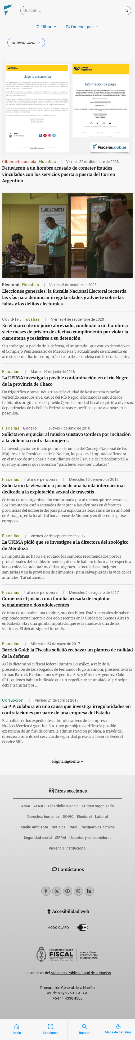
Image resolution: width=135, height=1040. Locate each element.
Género (30, 428)
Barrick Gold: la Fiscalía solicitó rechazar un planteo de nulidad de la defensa (67, 653)
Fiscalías (47, 162)
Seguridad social (38, 838)
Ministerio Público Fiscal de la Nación (81, 973)
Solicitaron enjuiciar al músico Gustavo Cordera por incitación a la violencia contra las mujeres (66, 437)
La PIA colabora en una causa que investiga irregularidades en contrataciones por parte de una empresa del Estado (66, 709)
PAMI (73, 827)
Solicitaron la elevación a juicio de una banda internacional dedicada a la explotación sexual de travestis (63, 489)
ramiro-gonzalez (27, 42)
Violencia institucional (68, 848)
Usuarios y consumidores (90, 838)
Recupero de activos (97, 827)
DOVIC (68, 816)
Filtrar (47, 26)
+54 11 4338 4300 (68, 998)
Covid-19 (11, 319)
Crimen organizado (98, 806)
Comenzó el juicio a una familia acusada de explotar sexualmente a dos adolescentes (56, 602)
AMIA (25, 806)
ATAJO (39, 806)
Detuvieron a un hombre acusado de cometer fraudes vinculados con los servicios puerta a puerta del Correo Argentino (58, 174)
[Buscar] (73, 10)
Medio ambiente (34, 827)
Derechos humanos (43, 816)
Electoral (11, 285)
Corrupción (13, 700)
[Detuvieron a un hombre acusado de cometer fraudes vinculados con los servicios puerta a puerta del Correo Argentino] (67, 108)
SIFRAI (60, 838)
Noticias (58, 827)
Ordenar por (82, 26)
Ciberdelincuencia (19, 162)
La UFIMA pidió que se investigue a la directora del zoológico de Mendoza (65, 545)
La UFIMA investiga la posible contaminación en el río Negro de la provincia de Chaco (65, 381)
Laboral (101, 816)
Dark (83, 928)
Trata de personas (41, 479)
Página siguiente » (67, 761)
